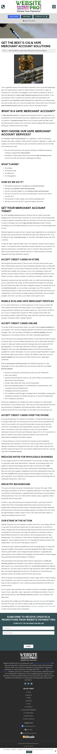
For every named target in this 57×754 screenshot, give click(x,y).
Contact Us (42, 16)
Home (5, 51)
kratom (42, 669)
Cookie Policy (49, 749)
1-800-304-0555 (49, 606)
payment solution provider (42, 663)
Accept (29, 752)
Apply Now (13, 16)
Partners (27, 16)
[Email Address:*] (28, 633)
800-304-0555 (28, 21)
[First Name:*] (28, 628)
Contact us (34, 606)
